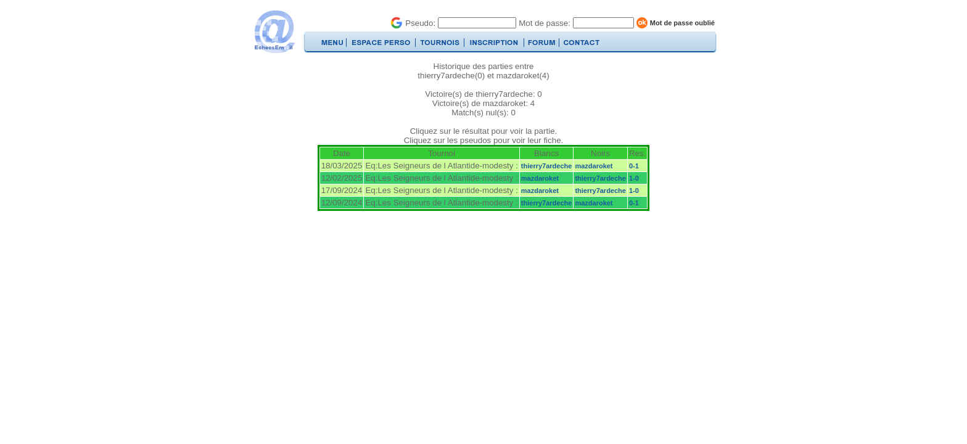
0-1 (634, 166)
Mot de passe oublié (682, 23)
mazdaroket (593, 166)
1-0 (634, 178)
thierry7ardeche (546, 166)
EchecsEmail (274, 31)
